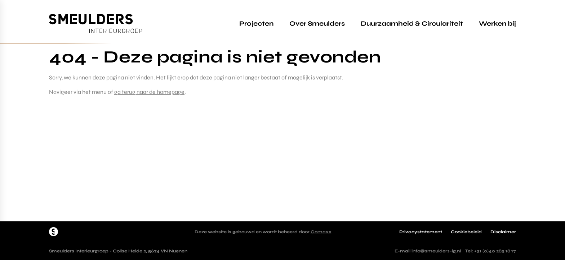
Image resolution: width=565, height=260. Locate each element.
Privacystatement (420, 231)
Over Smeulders (317, 23)
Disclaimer (503, 231)
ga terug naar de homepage (149, 91)
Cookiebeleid (466, 231)
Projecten (256, 23)
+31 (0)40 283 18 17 (495, 251)
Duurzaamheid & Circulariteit (412, 23)
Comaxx (321, 231)
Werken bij (497, 23)
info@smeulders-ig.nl (436, 251)
